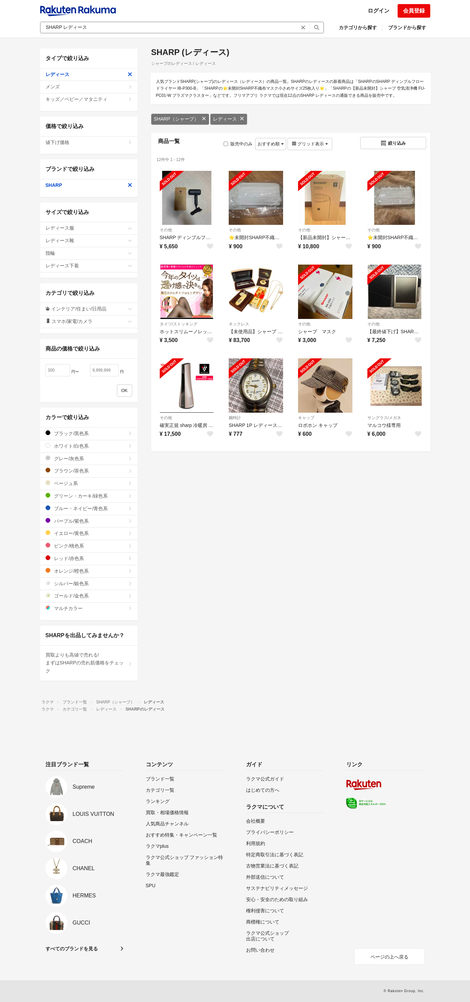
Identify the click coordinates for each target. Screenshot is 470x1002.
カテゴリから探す (358, 27)
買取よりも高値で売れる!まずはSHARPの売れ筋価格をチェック (89, 663)
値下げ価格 (89, 142)
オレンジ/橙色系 (89, 571)
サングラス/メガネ (384, 417)
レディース (228, 119)
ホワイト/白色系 (89, 446)
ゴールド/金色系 (89, 595)
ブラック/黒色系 (89, 433)
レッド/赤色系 (89, 558)
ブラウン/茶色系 (89, 470)
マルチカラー (89, 608)
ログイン (378, 11)
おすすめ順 (271, 143)
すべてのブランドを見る (72, 948)
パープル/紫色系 (89, 521)
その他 (166, 230)
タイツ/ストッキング (178, 324)
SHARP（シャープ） (180, 119)
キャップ (306, 417)
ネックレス (239, 324)
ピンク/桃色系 (89, 546)
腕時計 (235, 417)
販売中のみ (238, 143)
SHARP (89, 185)
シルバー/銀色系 (89, 583)
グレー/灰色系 (89, 458)
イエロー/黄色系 (89, 533)
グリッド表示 (310, 143)
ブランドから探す (407, 27)
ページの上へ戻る (389, 957)
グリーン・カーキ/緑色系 (89, 496)
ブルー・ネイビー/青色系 (89, 508)
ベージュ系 (89, 483)
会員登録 (414, 11)
